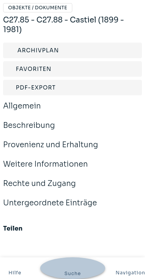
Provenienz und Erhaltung (50, 150)
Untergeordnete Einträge (50, 208)
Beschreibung (29, 130)
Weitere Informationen (45, 169)
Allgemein (22, 111)
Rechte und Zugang (39, 188)
